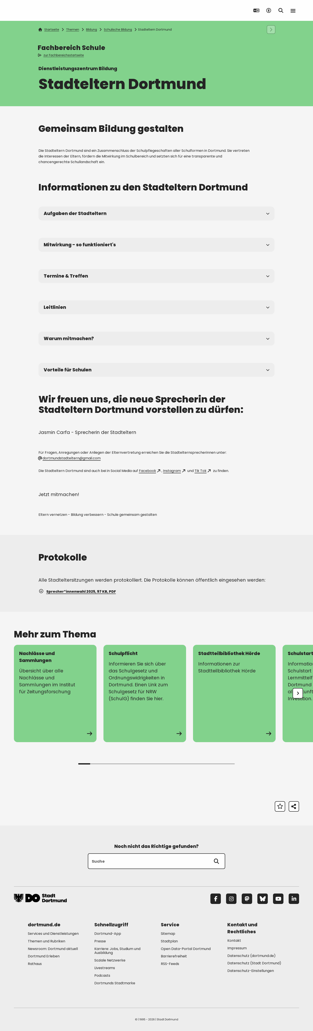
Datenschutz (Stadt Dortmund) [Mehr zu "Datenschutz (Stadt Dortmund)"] (254, 963)
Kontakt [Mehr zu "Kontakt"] (234, 940)
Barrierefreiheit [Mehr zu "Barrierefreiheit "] (174, 956)
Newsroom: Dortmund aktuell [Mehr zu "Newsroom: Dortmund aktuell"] (53, 948)
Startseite (48, 29)
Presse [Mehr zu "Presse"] (100, 941)
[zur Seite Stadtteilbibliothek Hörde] (234, 693)
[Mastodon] (247, 899)
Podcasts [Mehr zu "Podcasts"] (102, 975)
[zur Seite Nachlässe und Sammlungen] (55, 693)
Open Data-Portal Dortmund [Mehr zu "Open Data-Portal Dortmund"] (186, 948)
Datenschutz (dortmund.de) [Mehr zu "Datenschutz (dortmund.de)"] (251, 955)
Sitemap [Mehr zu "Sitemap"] (168, 933)
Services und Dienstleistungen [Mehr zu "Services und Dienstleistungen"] (53, 933)
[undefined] (298, 693)
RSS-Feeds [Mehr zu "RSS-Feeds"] (170, 963)
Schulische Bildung (118, 29)
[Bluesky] (262, 899)
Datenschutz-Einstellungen (250, 971)
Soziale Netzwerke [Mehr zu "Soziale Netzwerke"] (109, 960)
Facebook (149, 470)
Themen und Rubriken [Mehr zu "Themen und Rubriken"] (46, 941)
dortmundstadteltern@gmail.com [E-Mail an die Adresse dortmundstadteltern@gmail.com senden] (69, 458)
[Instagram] (231, 899)
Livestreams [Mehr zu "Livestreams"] (104, 967)
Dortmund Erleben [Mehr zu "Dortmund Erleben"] (44, 956)
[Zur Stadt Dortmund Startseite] (41, 10)
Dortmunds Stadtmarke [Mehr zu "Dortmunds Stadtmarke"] (114, 983)
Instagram (174, 470)
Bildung (91, 29)
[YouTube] (278, 899)
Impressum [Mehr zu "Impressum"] (237, 948)
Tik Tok (203, 470)
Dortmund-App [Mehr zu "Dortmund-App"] (107, 933)
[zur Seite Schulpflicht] (144, 693)
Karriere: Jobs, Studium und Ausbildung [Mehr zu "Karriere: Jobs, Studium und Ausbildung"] (117, 950)
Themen (72, 29)
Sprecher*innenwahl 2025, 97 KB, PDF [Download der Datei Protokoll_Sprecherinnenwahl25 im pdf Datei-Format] (77, 591)
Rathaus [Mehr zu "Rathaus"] (35, 963)
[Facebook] (215, 899)
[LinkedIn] (294, 899)
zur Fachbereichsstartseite (61, 55)
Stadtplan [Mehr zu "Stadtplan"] (169, 941)
